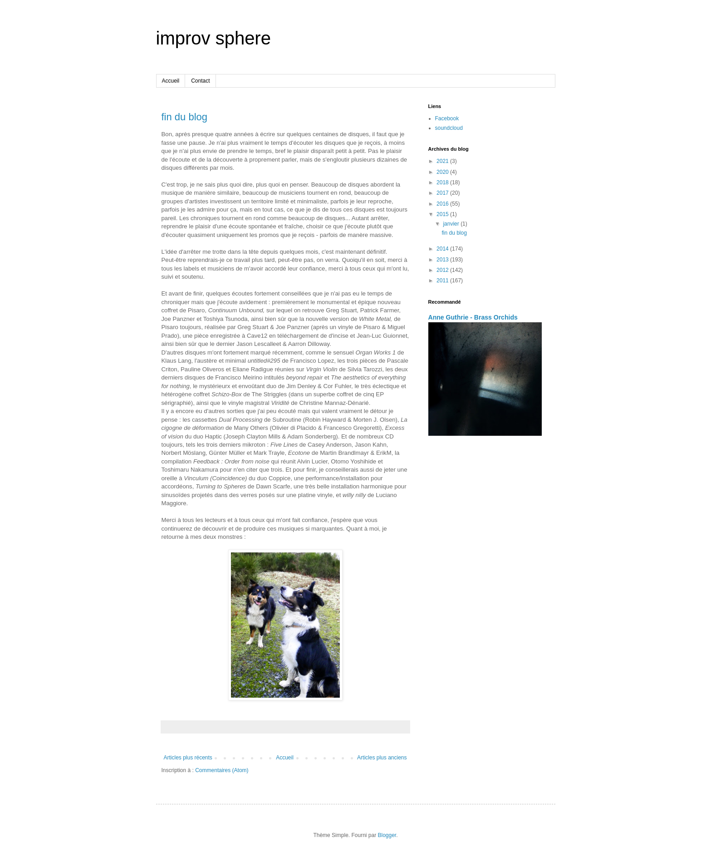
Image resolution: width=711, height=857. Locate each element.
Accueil (171, 81)
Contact (200, 81)
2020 (443, 172)
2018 (443, 182)
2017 (443, 193)
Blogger (387, 835)
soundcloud (449, 128)
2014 (443, 249)
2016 (443, 204)
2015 (443, 214)
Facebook (447, 118)
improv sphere (213, 38)
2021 (443, 161)
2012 (443, 270)
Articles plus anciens (382, 757)
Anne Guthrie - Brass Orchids (473, 317)
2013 (443, 259)
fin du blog (185, 117)
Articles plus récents (188, 757)
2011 (443, 280)
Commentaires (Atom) (221, 770)
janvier (452, 224)
